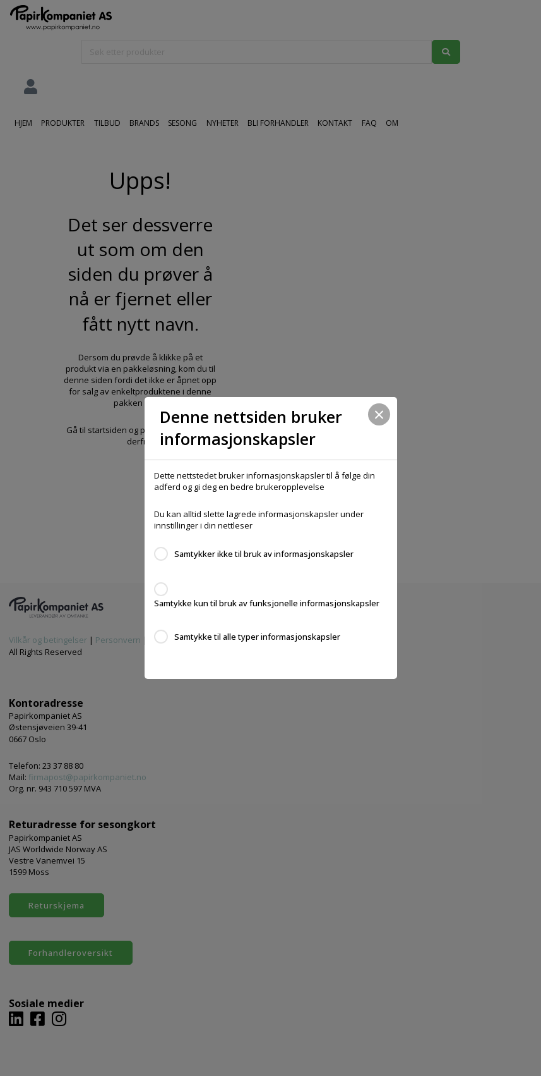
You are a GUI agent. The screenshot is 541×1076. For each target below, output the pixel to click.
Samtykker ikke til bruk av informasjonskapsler (264, 553)
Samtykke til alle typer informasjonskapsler (257, 636)
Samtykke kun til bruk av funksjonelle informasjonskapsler (266, 603)
